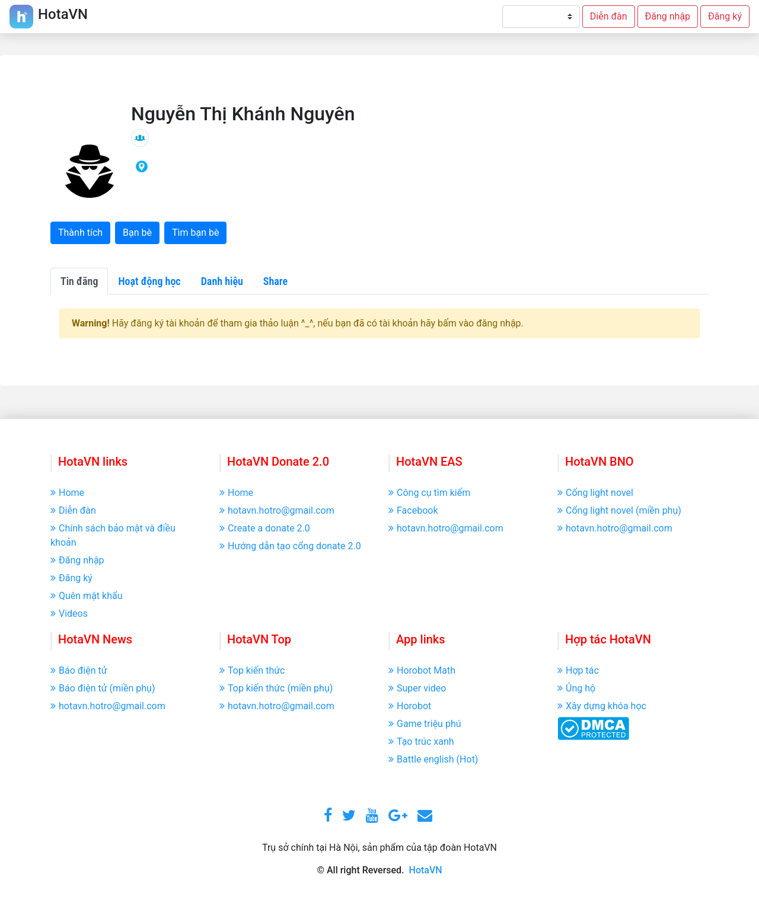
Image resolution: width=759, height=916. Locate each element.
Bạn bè (137, 232)
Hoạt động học (149, 281)
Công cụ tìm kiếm (429, 492)
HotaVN (425, 870)
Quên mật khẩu (86, 595)
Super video (417, 688)
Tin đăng (79, 281)
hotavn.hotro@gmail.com (276, 510)
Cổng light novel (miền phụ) (619, 510)
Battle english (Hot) (433, 759)
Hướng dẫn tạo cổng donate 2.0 (290, 546)
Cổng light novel (595, 492)
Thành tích (80, 232)
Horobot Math (421, 670)
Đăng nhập (668, 16)
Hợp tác (578, 670)
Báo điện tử (78, 670)
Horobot (409, 706)
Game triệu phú (424, 723)
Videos (69, 613)
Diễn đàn (608, 16)
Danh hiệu (222, 281)
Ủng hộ (576, 688)
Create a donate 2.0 (264, 528)
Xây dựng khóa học (601, 706)
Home (67, 492)
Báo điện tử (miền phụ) (102, 688)
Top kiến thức (252, 670)
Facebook (413, 510)
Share (275, 281)
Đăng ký (725, 16)
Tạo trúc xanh (421, 741)
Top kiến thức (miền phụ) (276, 688)
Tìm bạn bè (195, 232)
